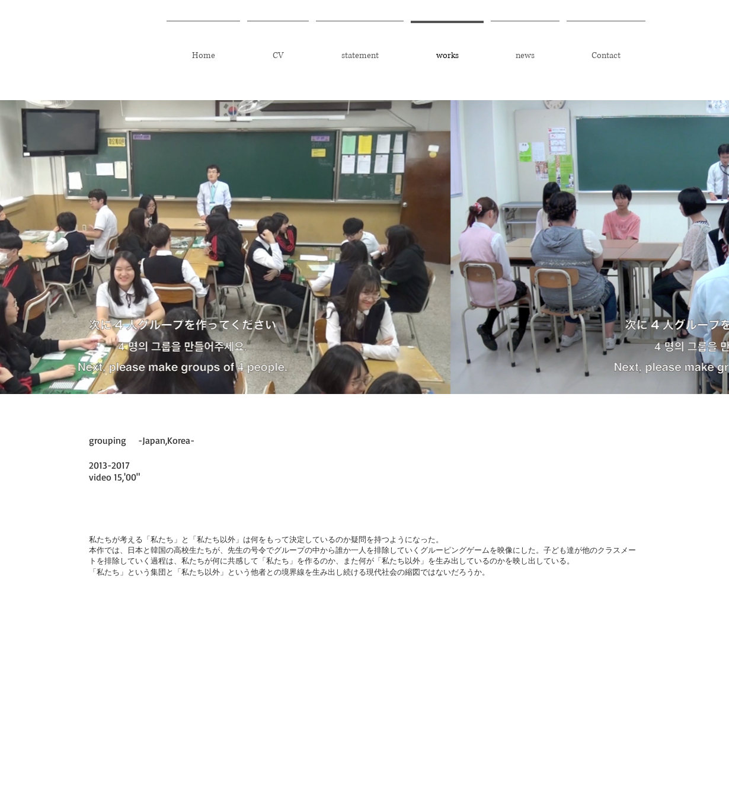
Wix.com (629, 730)
